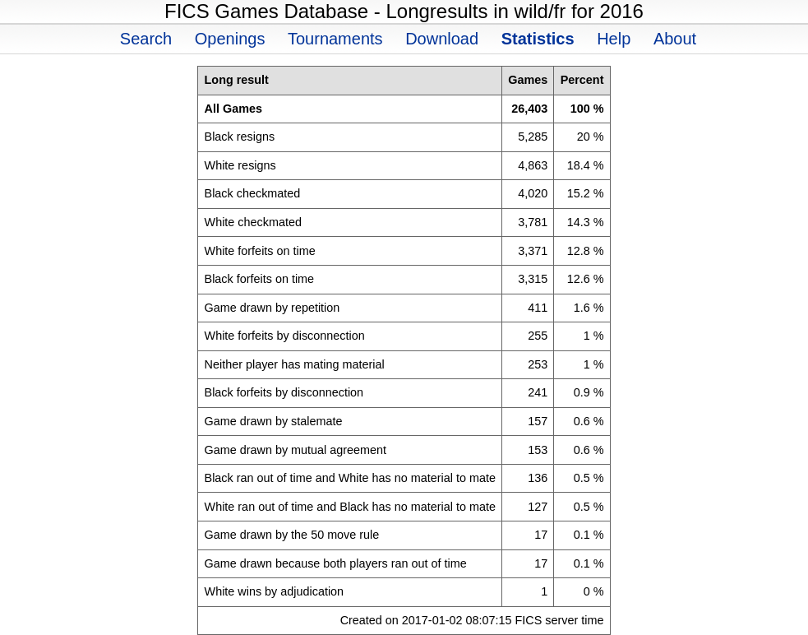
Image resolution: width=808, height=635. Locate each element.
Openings (230, 39)
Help (613, 39)
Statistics (538, 39)
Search (146, 39)
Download (441, 39)
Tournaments (335, 39)
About (674, 39)
